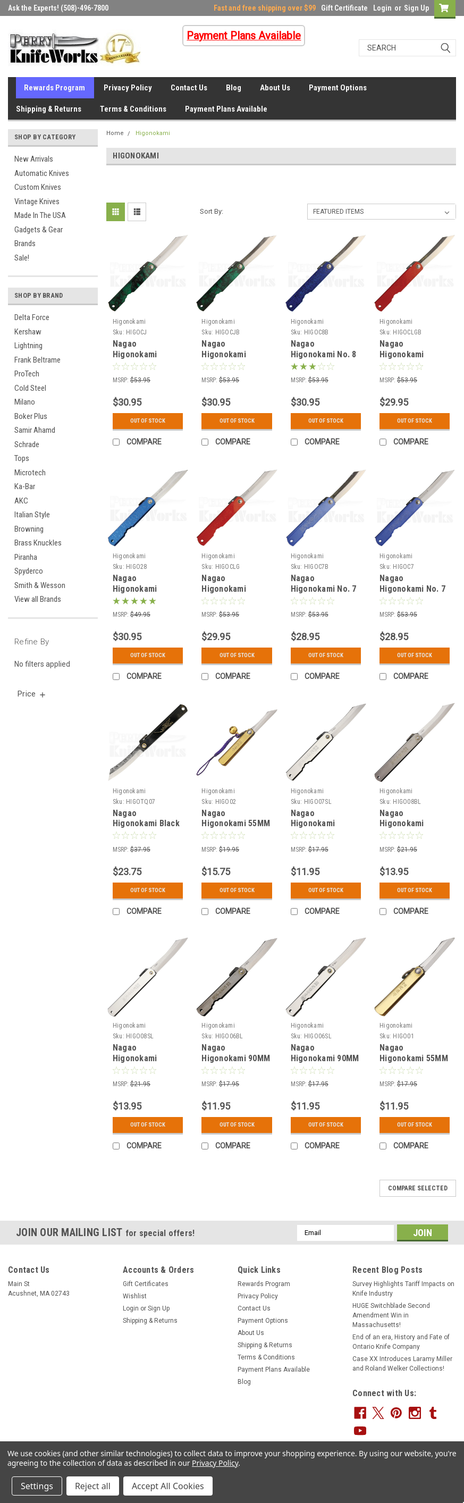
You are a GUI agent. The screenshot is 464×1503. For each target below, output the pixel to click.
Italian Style (32, 514)
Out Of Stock (148, 421)
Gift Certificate (344, 8)
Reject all (93, 1486)
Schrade (26, 444)
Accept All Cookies (168, 1486)
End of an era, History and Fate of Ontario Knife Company (401, 1341)
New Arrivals (33, 159)
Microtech (30, 472)
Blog (233, 88)
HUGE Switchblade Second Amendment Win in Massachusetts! (391, 1315)
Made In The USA (40, 215)
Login (382, 8)
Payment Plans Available (226, 109)
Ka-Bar (24, 486)
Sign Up (416, 8)
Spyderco (28, 571)
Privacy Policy (128, 88)
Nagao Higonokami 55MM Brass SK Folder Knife (413, 1063)
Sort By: (211, 211)
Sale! (21, 258)
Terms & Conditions (133, 109)
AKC (21, 501)
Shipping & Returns (48, 109)
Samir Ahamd (34, 430)
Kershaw (27, 332)
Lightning (28, 345)
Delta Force (31, 317)
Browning (29, 529)
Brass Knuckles (38, 543)
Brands (25, 243)
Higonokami (153, 133)
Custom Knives (37, 187)
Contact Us (189, 88)
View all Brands (37, 599)
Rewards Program (54, 88)
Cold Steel (30, 388)
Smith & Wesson (39, 585)
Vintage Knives (37, 201)
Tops (21, 458)
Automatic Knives (41, 173)
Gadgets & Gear (38, 229)
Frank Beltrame (37, 360)
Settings (37, 1486)
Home (115, 133)
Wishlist (135, 1296)
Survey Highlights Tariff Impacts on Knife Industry (403, 1288)
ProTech (26, 374)
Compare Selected (418, 1188)
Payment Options (338, 88)
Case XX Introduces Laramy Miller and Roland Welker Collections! (402, 1363)
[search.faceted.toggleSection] (32, 694)
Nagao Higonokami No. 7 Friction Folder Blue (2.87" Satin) (412, 594)
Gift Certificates (145, 1284)
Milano (24, 402)
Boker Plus (30, 416)
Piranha (25, 557)
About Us (275, 88)
